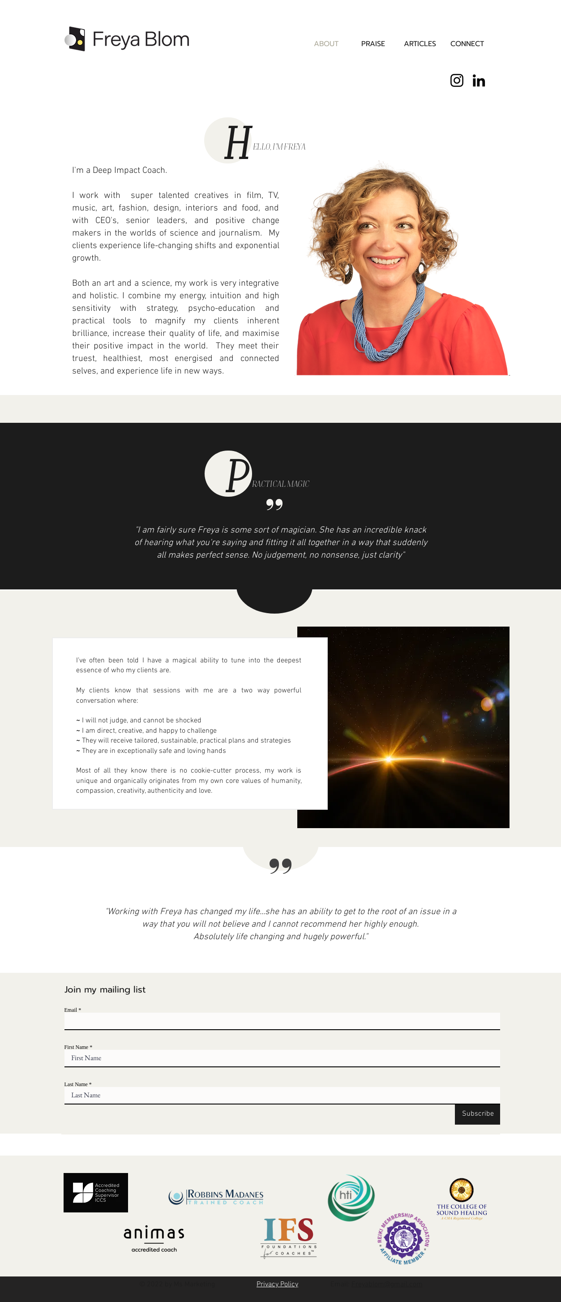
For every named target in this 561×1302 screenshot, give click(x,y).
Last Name (76, 1084)
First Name (76, 1047)
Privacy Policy (277, 1284)
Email (70, 1010)
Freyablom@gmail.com (387, 1284)
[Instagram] (457, 80)
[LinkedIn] (479, 80)
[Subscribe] (477, 1114)
